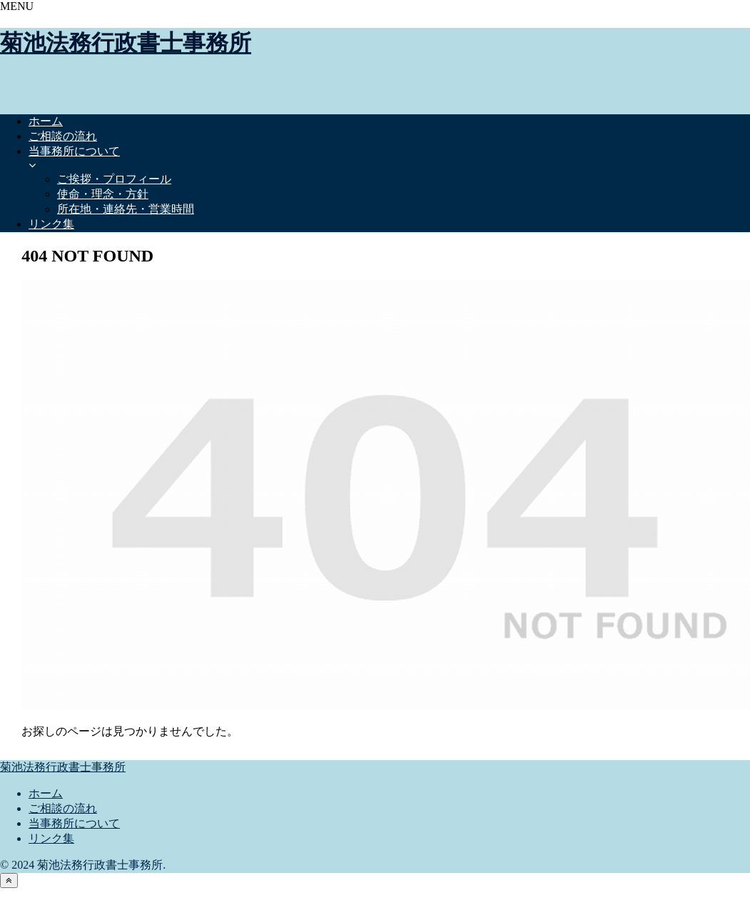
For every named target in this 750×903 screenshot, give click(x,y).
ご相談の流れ (63, 808)
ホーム (46, 793)
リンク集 (51, 838)
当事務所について (74, 823)
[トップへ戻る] (9, 880)
